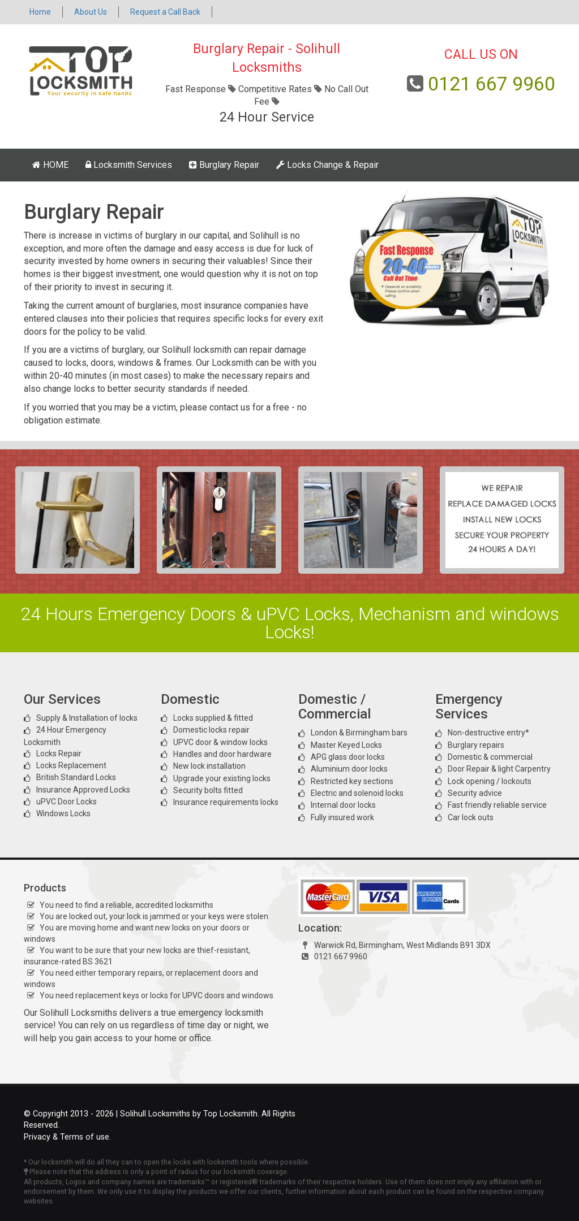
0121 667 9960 (491, 83)
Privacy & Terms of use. (67, 1137)
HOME (50, 164)
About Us (90, 11)
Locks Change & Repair (327, 164)
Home (40, 11)
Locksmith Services (128, 164)
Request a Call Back (165, 11)
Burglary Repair (224, 164)
